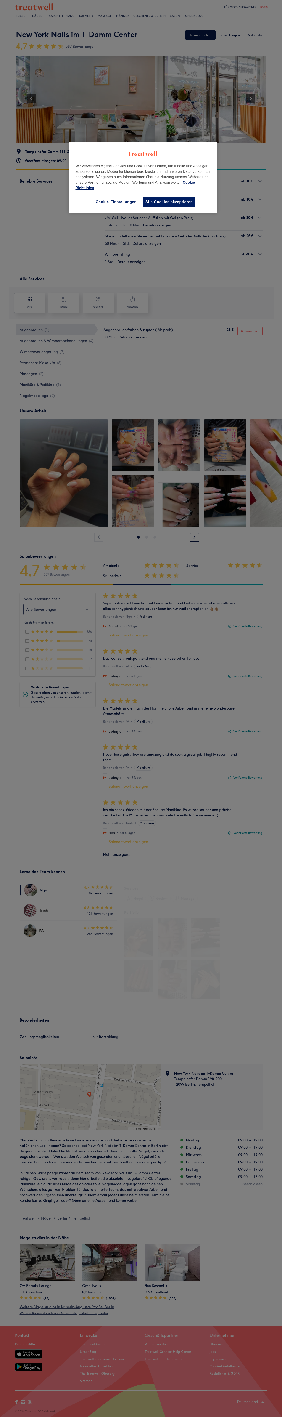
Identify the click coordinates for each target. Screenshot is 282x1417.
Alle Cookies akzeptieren (169, 202)
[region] (143, 177)
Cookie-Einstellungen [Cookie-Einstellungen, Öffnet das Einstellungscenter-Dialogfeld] (116, 202)
